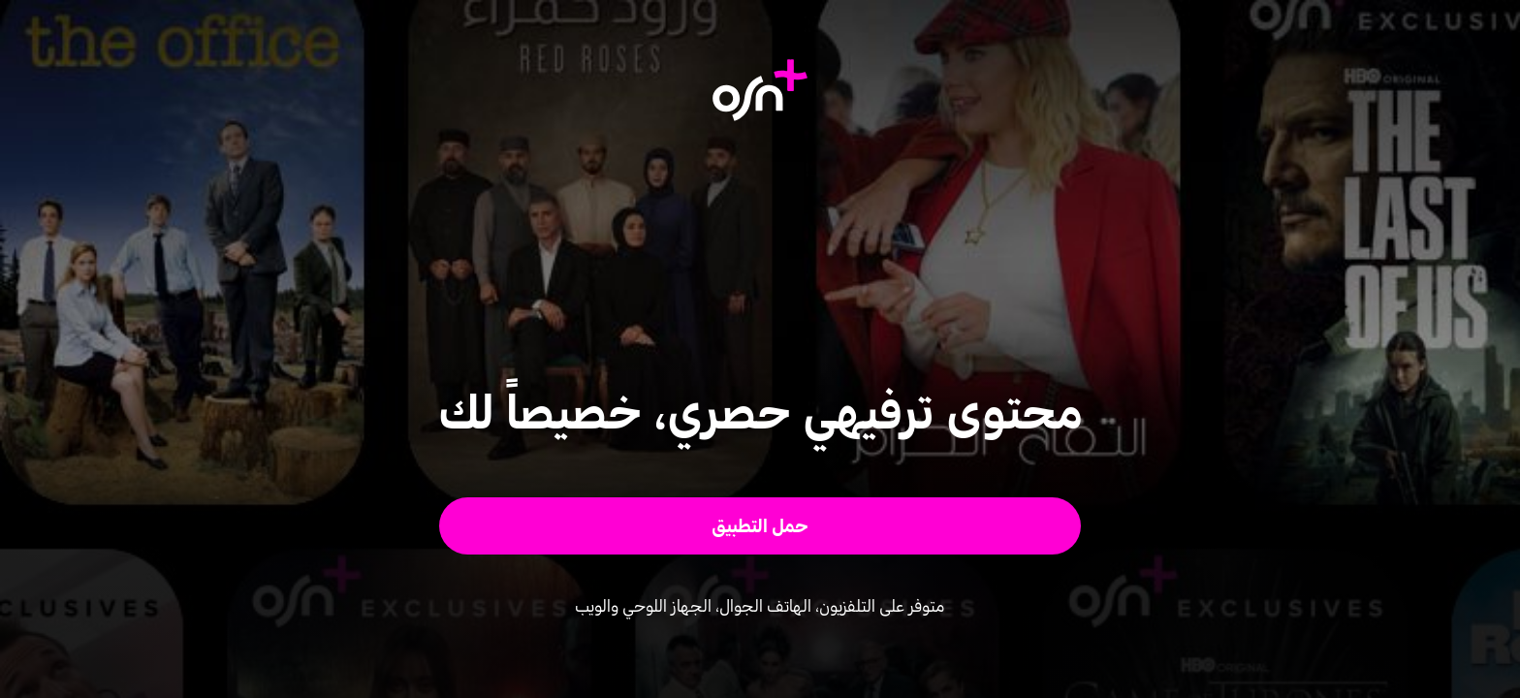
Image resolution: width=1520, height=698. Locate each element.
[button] (760, 526)
